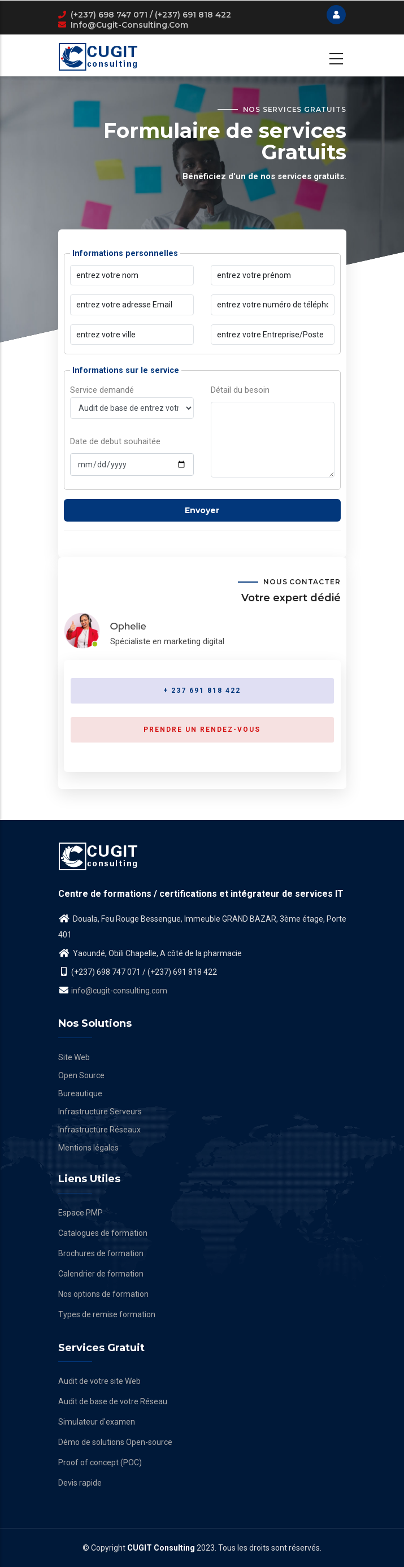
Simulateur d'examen (96, 1421)
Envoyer (202, 510)
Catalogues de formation (102, 1233)
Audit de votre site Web (99, 1381)
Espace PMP (80, 1212)
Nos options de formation (103, 1294)
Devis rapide (80, 1482)
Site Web (74, 1057)
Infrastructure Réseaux (99, 1129)
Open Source (81, 1075)
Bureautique (80, 1093)
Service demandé (132, 430)
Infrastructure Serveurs (100, 1111)
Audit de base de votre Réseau (112, 1401)
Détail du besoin (240, 390)
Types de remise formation (106, 1314)
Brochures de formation (101, 1253)
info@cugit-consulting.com (129, 25)
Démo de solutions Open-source (115, 1442)
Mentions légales (88, 1147)
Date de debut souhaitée (115, 441)
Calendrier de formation (101, 1273)
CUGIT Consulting (161, 1547)
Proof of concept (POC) (100, 1462)
